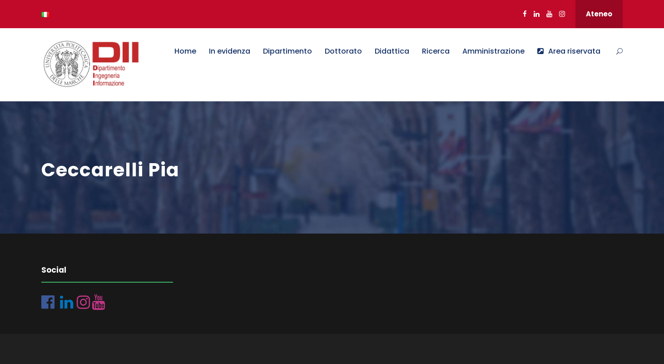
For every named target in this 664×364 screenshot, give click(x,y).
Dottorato (343, 51)
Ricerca (436, 51)
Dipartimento (287, 51)
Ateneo (599, 14)
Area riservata (568, 51)
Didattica (392, 51)
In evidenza (229, 51)
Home (185, 51)
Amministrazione (493, 51)
